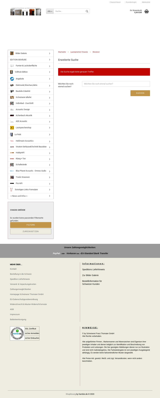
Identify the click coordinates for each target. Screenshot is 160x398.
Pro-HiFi (16, 183)
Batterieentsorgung (18, 319)
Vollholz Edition (19, 72)
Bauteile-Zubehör (20, 91)
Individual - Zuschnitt (21, 103)
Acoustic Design (20, 109)
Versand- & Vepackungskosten (23, 284)
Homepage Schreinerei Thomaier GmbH (27, 294)
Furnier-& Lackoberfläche (23, 65)
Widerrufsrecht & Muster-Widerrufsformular (28, 304)
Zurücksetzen (31, 231)
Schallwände (18, 164)
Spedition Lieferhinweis (20, 279)
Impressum (15, 314)
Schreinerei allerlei (20, 97)
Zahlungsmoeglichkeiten (20, 289)
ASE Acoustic (18, 121)
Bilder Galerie (18, 53)
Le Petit (15, 134)
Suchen (140, 93)
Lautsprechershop (20, 128)
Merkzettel (145, 2)
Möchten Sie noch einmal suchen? (65, 85)
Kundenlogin (130, 2)
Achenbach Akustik (21, 115)
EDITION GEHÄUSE (18, 60)
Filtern (31, 225)
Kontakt (13, 269)
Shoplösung (71, 394)
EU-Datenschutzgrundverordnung (24, 299)
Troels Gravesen (20, 177)
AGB (12, 309)
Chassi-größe (17, 210)
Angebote (17, 79)
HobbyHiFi (17, 152)
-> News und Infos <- (19, 196)
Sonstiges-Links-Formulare (24, 190)
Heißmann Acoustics (22, 141)
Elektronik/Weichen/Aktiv (23, 85)
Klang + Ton (18, 158)
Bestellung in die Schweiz (20, 274)
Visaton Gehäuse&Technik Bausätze (28, 147)
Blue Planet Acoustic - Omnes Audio (28, 171)
